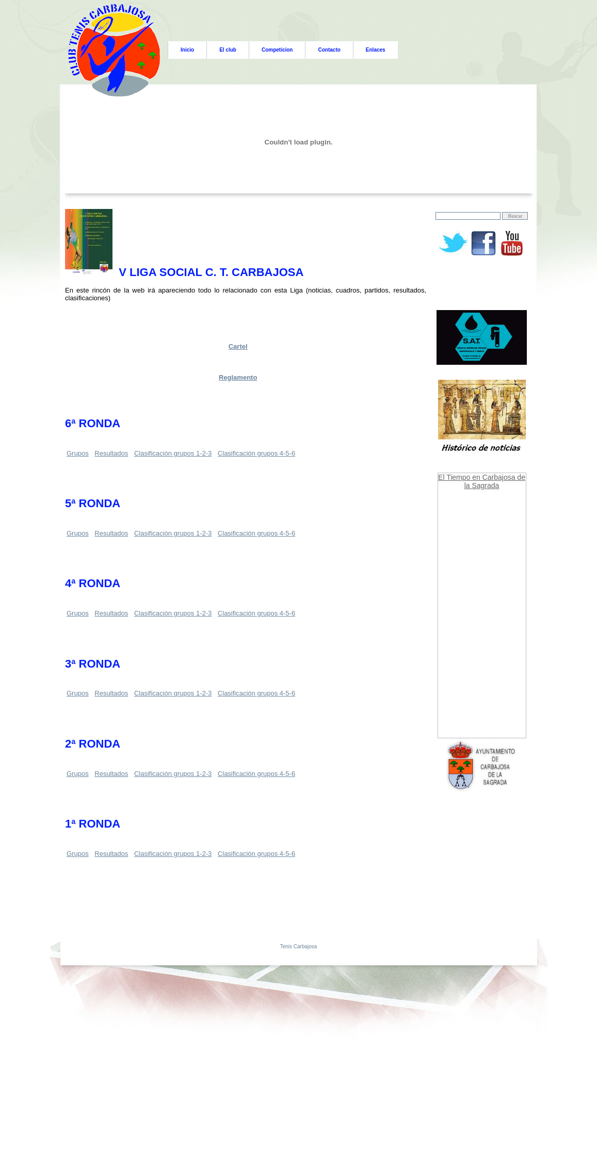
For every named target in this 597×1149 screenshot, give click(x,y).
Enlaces (375, 50)
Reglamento (238, 377)
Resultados (111, 453)
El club (227, 50)
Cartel (238, 346)
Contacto (329, 50)
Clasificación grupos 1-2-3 (173, 453)
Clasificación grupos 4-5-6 (256, 453)
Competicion (277, 50)
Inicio (187, 50)
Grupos (78, 453)
